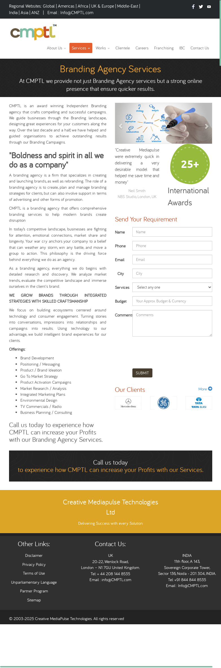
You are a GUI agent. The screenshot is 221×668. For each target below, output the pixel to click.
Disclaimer (34, 555)
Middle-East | (128, 6)
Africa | (84, 6)
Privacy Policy (34, 564)
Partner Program (34, 591)
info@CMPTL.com (115, 579)
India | (15, 12)
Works (103, 47)
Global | (50, 6)
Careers (141, 47)
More (205, 389)
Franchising (164, 47)
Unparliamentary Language (34, 582)
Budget (120, 301)
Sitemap (34, 600)
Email (119, 259)
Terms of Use (34, 573)
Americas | (68, 6)
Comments (121, 315)
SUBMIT (142, 372)
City (120, 273)
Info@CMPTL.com (76, 12)
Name (120, 232)
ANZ (35, 12)
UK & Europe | (103, 6)
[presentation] (175, 350)
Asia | (25, 12)
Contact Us (200, 47)
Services (81, 47)
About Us (56, 47)
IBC (182, 47)
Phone (120, 246)
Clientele (122, 47)
